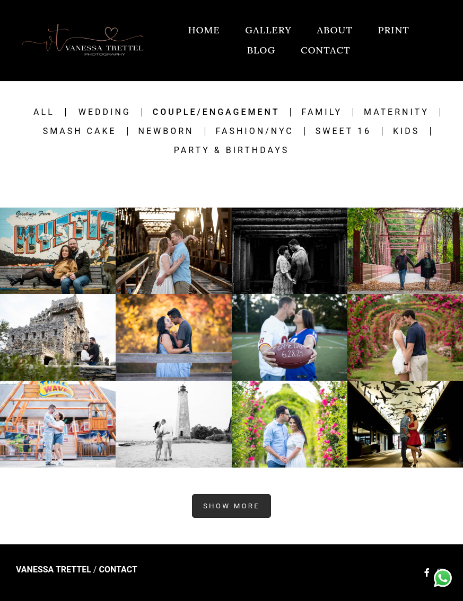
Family (321, 112)
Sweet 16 (343, 131)
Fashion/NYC (255, 131)
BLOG (261, 50)
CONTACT (326, 50)
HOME (204, 30)
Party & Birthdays (231, 150)
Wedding (104, 112)
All (44, 112)
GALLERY (268, 30)
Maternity (396, 112)
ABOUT (335, 30)
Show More (231, 506)
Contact (118, 570)
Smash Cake (80, 131)
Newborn (166, 131)
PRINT (393, 30)
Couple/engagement (216, 112)
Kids (406, 131)
